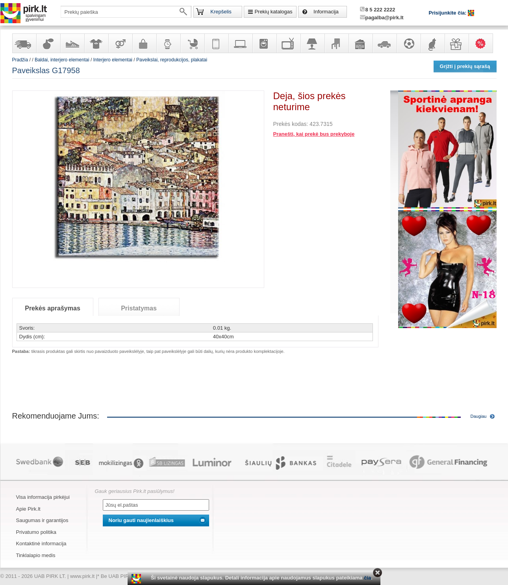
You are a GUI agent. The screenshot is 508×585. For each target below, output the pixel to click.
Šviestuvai (312, 43)
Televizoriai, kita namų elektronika (288, 43)
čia (367, 578)
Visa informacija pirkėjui (43, 497)
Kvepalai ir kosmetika (48, 43)
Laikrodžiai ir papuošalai (168, 43)
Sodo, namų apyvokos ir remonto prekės (360, 43)
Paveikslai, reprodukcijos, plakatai (171, 60)
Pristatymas (139, 308)
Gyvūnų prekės (432, 43)
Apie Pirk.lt (28, 509)
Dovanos (456, 43)
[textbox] (126, 12)
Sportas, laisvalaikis (408, 43)
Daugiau (479, 416)
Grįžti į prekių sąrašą (465, 66)
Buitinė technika (264, 43)
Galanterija (144, 43)
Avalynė (72, 43)
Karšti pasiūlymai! (483, 43)
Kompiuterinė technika (240, 43)
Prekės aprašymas (52, 308)
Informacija (326, 12)
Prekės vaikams (192, 43)
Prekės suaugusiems (120, 43)
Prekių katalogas (273, 12)
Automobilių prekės (384, 43)
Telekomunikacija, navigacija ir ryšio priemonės (216, 43)
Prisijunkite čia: (448, 13)
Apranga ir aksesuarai (96, 43)
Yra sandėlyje (24, 43)
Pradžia (20, 60)
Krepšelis (220, 12)
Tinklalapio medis (36, 555)
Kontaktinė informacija (41, 543)
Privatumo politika (36, 532)
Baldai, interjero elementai (336, 43)
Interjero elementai (112, 60)
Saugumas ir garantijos (42, 520)
